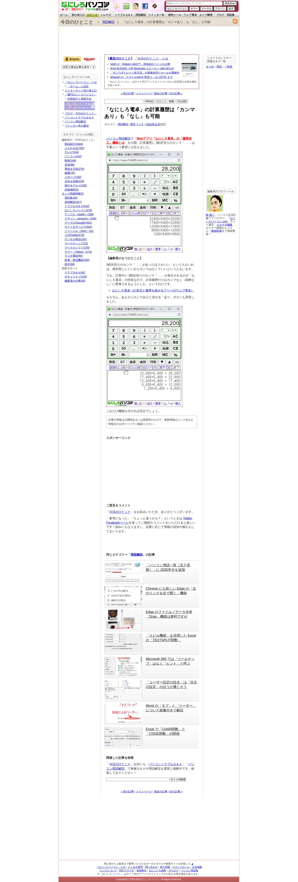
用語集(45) (71, 197)
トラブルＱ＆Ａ (124, 14)
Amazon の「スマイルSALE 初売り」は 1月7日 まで (141, 77)
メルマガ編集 (224, 224)
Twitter (187, 518)
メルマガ (105, 14)
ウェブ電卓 (190, 14)
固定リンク (137, 124)
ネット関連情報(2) (73, 193)
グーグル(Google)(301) (78, 222)
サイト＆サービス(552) (78, 226)
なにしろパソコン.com (76, 76)
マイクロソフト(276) (77, 247)
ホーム (64, 14)
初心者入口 (78, 14)
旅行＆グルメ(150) (76, 185)
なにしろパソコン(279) (78, 210)
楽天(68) (70, 264)
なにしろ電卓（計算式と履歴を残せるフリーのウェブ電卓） (153, 290)
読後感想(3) (71, 189)
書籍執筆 (216, 230)
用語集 (231, 14)
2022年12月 (153, 124)
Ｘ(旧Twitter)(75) (74, 235)
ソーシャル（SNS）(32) (79, 231)
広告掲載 (197, 867)
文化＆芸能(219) (74, 181)
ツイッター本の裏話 (77, 125)
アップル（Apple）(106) (79, 214)
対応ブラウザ (126, 870)
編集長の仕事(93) (75, 280)
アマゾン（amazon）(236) (80, 218)
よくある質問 (135, 867)
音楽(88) (70, 164)
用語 (219, 66)
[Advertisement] (149, 40)
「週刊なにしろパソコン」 (81, 94)
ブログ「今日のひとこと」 (81, 113)
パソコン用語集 (189, 870)
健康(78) (70, 172)
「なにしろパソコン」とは (81, 82)
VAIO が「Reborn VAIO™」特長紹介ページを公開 (140, 64)
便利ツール (174, 14)
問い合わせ (151, 867)
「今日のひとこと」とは (151, 58)
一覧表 (228, 66)
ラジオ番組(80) (74, 255)
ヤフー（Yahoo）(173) (78, 251)
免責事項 (141, 870)
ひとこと (92, 14)
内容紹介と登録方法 (79, 98)
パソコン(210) (73, 156)
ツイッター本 (156, 14)
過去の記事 (160, 93)
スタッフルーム (181, 867)
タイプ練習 (205, 14)
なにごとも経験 (157, 870)
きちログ (173, 870)
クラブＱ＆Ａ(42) (75, 272)
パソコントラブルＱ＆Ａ (165, 764)
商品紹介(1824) (74, 143)
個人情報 (165, 867)
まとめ (210, 66)
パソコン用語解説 (118, 138)
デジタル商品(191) (76, 239)
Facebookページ (117, 522)
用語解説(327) (73, 201)
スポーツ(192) (73, 177)
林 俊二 (210, 214)
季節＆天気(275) (74, 168)
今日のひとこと (77, 22)
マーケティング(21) (76, 243)
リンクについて (108, 870)
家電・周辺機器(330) (77, 259)
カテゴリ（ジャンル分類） (79, 134)
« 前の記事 (127, 93)
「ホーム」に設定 (78, 86)
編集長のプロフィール (220, 191)
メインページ (144, 93)
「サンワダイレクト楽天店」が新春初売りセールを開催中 (144, 72)
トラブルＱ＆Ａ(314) (77, 206)
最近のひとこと (120, 58)
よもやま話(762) (74, 148)
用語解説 (140, 14)
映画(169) (70, 160)
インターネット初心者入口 (81, 90)
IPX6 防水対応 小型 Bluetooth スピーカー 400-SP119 (142, 68)
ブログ (220, 14)
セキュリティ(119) (76, 276)
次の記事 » (176, 93)
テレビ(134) (72, 152)
